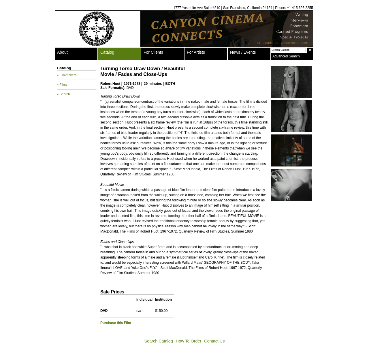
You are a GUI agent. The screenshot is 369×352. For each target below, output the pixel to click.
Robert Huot (110, 84)
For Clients (153, 52)
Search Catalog (158, 341)
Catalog (107, 52)
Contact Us (214, 341)
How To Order (189, 341)
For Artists (196, 52)
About (62, 52)
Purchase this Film (115, 323)
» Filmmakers (66, 75)
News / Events (243, 52)
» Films (62, 84)
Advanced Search (286, 56)
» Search (63, 94)
